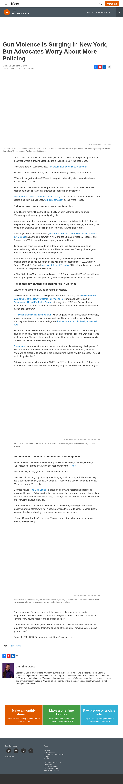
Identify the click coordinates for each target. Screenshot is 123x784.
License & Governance (52, 763)
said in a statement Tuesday (55, 265)
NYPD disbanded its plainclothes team (32, 315)
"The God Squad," (38, 490)
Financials (48, 765)
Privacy (47, 756)
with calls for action (54, 200)
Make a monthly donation (24, 712)
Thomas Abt (19, 346)
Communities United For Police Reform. (33, 302)
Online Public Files (51, 769)
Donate (113, 3)
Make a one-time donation (61, 712)
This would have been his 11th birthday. (67, 167)
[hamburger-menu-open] (6, 3)
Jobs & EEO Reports (52, 771)
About (46, 746)
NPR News (16, 646)
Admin (46, 758)
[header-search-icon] (100, 4)
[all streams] (119, 12)
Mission (47, 750)
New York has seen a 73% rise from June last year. (39, 196)
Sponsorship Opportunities (54, 754)
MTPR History (49, 752)
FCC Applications (50, 767)
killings (72, 466)
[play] (7, 12)
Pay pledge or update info (99, 712)
